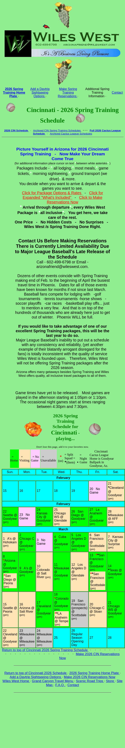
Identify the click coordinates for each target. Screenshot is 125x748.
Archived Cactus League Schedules (71, 133)
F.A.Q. (60, 685)
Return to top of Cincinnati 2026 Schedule (35, 673)
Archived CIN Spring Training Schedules (57, 130)
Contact (117, 92)
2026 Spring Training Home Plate (94, 673)
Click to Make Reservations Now (74, 199)
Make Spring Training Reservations (67, 92)
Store (110, 681)
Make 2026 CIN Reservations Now (89, 677)
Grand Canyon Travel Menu (53, 681)
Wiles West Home (16, 681)
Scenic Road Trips (90, 681)
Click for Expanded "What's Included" (63, 195)
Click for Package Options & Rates (52, 193)
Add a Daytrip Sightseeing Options (40, 92)
